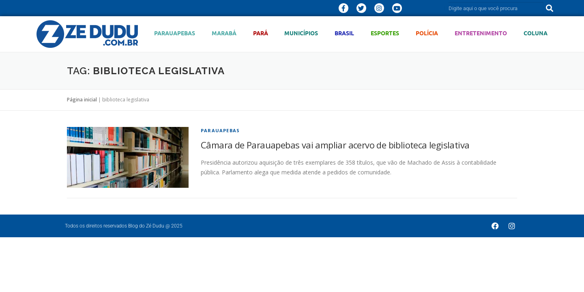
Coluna (536, 33)
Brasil (344, 33)
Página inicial (82, 99)
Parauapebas (174, 33)
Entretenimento (481, 33)
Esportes (385, 33)
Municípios (301, 33)
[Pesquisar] (549, 8)
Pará (260, 33)
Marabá (224, 33)
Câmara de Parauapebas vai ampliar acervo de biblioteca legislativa (335, 145)
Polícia (427, 33)
